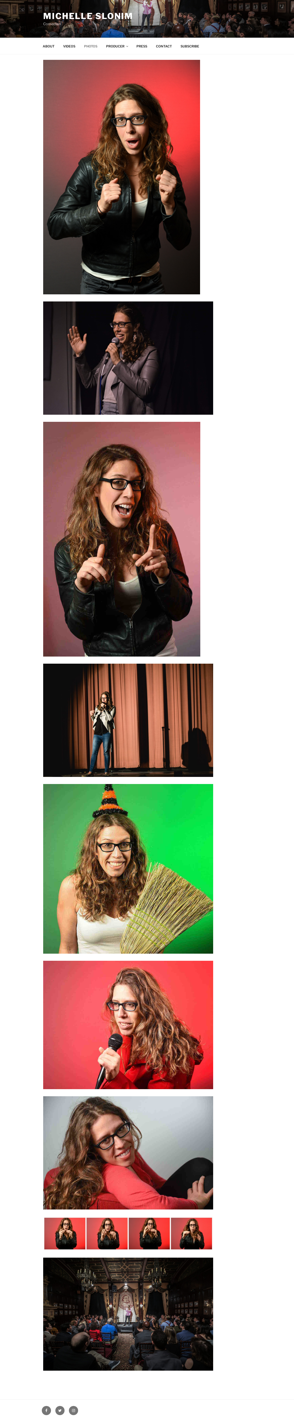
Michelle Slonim (88, 16)
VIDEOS (69, 46)
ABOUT (48, 46)
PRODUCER (117, 46)
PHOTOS (90, 46)
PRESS (141, 46)
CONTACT (164, 46)
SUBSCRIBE (190, 46)
